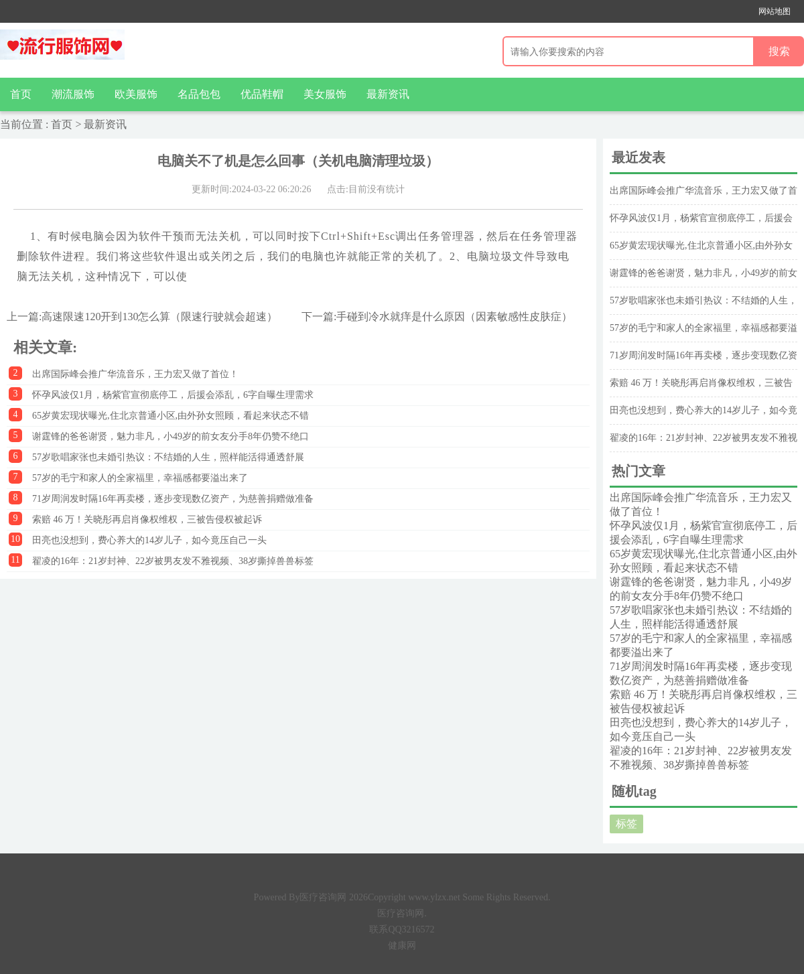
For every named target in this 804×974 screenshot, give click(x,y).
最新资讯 (387, 94)
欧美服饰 (136, 94)
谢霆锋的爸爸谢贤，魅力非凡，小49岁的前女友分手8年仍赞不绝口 (170, 436)
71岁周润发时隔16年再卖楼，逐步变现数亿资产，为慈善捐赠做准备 (173, 499)
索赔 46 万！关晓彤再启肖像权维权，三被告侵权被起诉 (147, 519)
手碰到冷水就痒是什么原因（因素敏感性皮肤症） (454, 316)
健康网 (402, 946)
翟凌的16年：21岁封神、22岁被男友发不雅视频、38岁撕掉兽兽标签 (173, 561)
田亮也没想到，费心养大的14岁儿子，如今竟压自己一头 (149, 540)
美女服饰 (325, 94)
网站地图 (774, 11)
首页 (20, 94)
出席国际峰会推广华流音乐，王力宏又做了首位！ (135, 374)
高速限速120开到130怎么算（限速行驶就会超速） (159, 316)
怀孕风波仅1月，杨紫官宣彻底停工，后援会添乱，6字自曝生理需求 (173, 395)
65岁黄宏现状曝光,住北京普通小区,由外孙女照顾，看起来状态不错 (170, 416)
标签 (626, 823)
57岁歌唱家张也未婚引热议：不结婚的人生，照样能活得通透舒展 (168, 457)
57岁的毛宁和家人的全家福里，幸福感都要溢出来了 (140, 478)
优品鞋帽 (262, 94)
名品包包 (199, 94)
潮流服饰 (73, 94)
